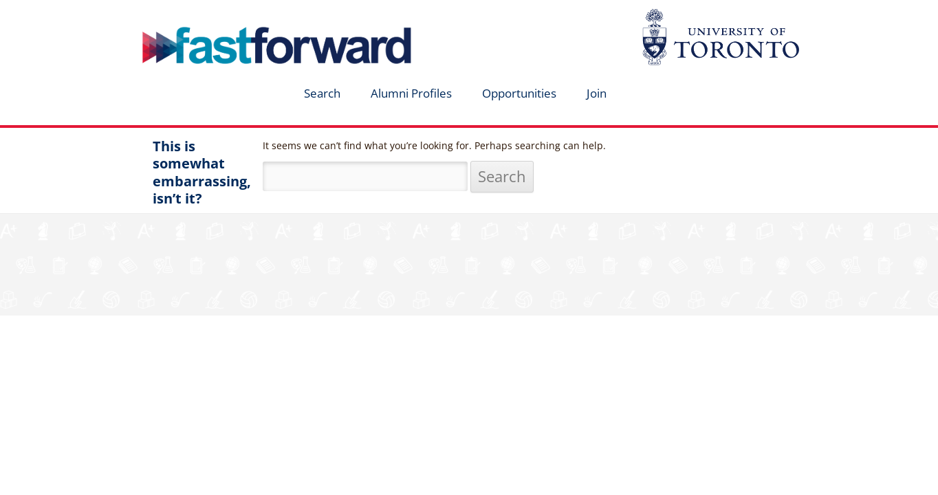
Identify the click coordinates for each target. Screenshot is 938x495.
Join (597, 93)
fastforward (218, 16)
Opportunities (519, 93)
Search (322, 93)
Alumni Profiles (411, 93)
